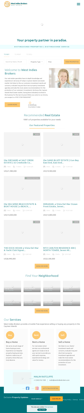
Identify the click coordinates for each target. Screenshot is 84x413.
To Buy (6, 55)
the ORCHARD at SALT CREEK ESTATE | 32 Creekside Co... (19, 162)
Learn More (13, 104)
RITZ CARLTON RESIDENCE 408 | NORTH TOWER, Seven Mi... (59, 250)
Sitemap (75, 399)
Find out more (49, 407)
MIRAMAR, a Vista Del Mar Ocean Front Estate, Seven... (60, 206)
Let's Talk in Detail (51, 388)
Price (50, 63)
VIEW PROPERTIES (72, 63)
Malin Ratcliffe (42, 376)
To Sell (29, 55)
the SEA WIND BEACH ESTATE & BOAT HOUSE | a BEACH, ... (20, 206)
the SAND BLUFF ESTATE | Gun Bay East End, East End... (61, 162)
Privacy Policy (67, 399)
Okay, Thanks (42, 409)
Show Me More (42, 267)
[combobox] (36, 62)
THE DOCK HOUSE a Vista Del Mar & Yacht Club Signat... (21, 250)
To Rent (18, 55)
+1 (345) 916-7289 (39, 380)
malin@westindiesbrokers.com (58, 380)
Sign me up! (56, 399)
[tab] (42, 127)
